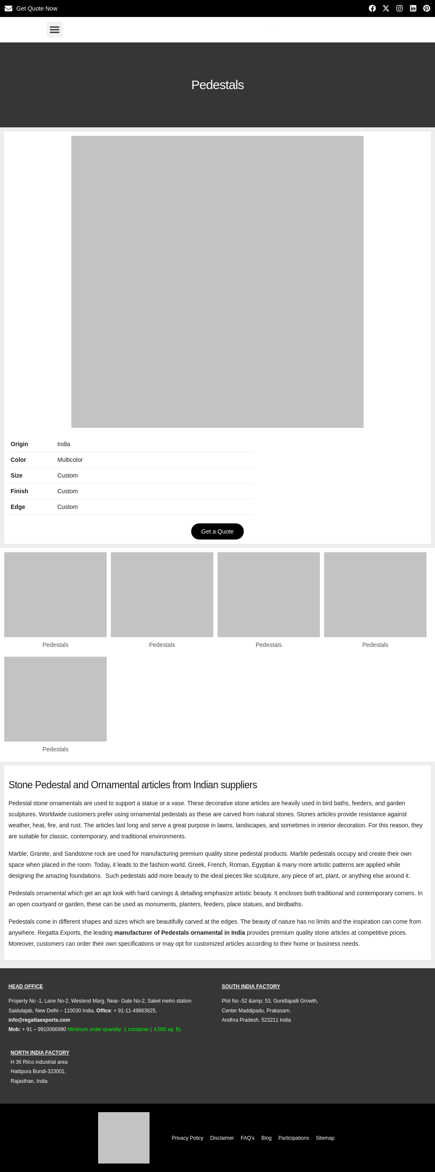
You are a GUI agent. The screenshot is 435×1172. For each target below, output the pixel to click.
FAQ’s (247, 1138)
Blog (266, 1138)
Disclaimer (222, 1138)
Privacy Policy (187, 1138)
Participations (293, 1138)
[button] (55, 30)
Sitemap (325, 1138)
